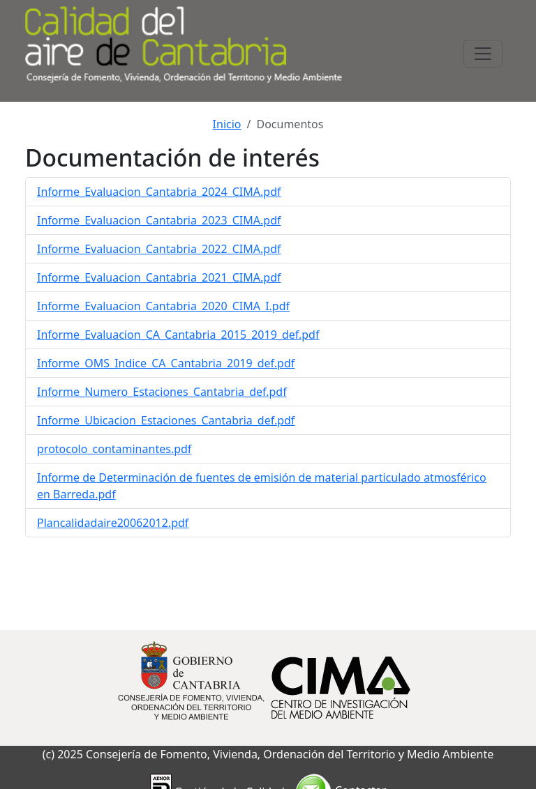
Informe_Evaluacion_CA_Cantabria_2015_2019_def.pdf (178, 334)
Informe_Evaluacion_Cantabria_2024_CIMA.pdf (159, 191)
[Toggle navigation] (482, 54)
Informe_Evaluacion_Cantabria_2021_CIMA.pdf (159, 277)
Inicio (227, 124)
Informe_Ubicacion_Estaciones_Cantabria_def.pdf (166, 420)
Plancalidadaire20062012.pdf (112, 522)
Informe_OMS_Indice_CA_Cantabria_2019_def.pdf (166, 363)
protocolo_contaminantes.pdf (114, 449)
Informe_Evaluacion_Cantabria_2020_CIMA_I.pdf (163, 306)
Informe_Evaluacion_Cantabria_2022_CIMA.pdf (159, 248)
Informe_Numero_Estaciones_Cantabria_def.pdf (162, 391)
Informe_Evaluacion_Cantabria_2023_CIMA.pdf (159, 220)
